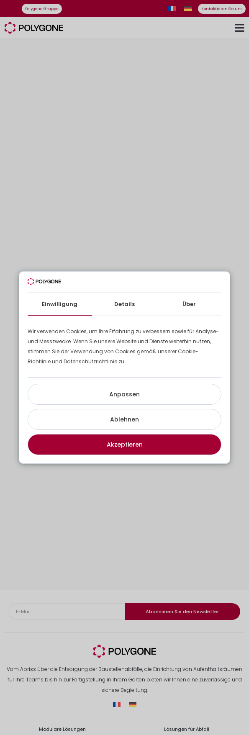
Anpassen (124, 394)
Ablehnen (124, 419)
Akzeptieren (125, 444)
